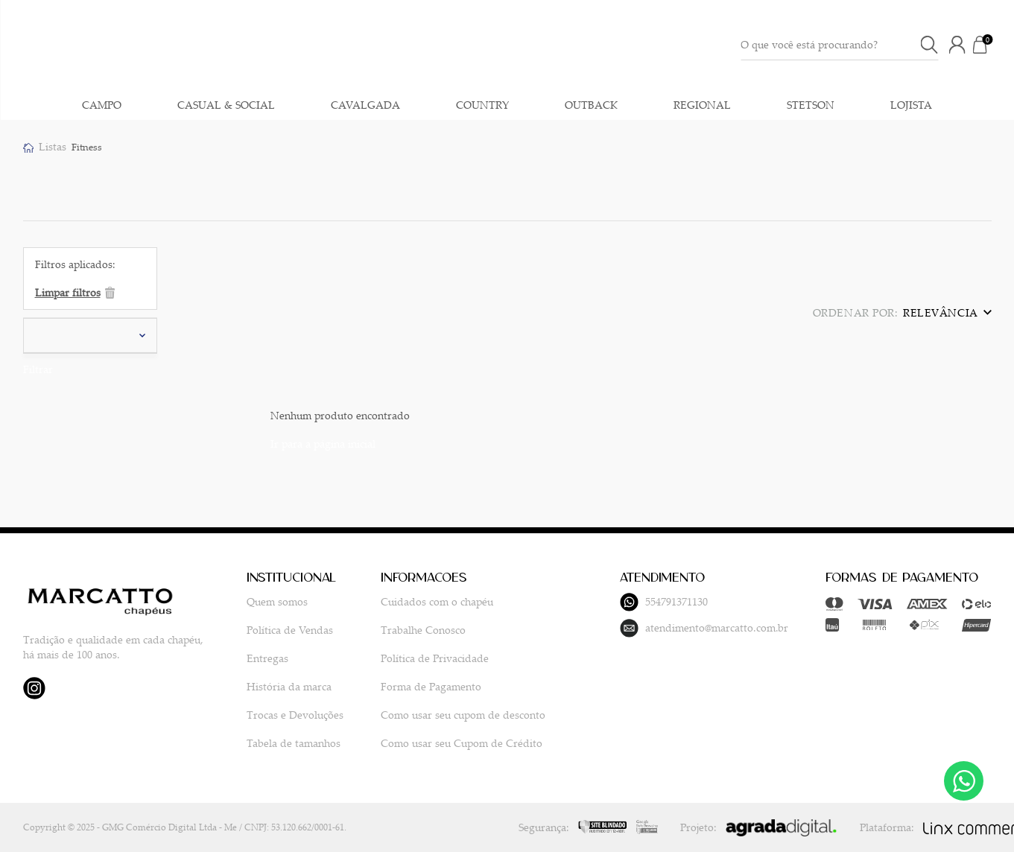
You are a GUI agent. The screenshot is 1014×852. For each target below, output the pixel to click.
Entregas (267, 658)
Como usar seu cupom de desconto (463, 715)
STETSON (810, 105)
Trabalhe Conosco (423, 630)
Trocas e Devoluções (295, 715)
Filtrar (38, 369)
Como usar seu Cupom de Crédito (461, 743)
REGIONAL (702, 105)
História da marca (289, 686)
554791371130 (676, 601)
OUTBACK (591, 105)
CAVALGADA (365, 105)
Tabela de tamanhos (293, 743)
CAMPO (101, 105)
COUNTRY (482, 105)
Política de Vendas (290, 630)
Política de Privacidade (435, 658)
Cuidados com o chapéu (437, 601)
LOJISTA (911, 105)
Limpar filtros (68, 292)
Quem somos (277, 601)
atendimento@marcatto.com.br (716, 627)
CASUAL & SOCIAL (226, 105)
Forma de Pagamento (431, 686)
